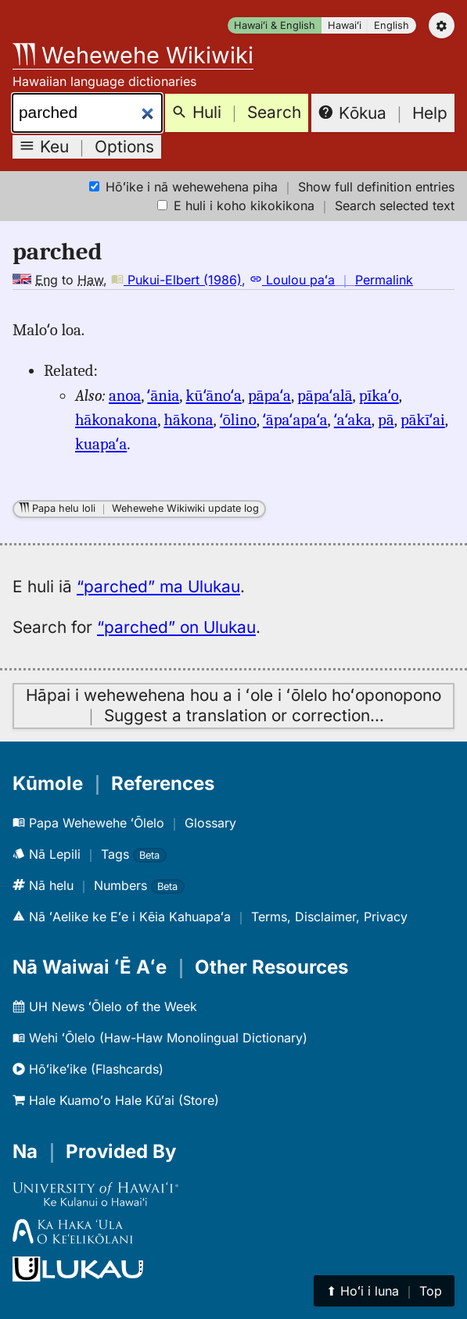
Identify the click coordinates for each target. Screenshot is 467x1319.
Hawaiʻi (344, 25)
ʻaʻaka (353, 419)
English (391, 25)
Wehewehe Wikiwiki (133, 55)
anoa (125, 395)
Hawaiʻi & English (274, 25)
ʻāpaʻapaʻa (295, 419)
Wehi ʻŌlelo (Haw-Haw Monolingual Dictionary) (160, 1038)
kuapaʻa (101, 443)
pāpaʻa (269, 395)
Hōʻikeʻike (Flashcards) (88, 1069)
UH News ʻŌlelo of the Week (105, 1006)
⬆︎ (384, 1291)
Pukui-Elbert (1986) (176, 280)
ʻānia (163, 395)
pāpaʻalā (324, 395)
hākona (188, 419)
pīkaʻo (379, 395)
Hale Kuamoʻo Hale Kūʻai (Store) (116, 1100)
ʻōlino (238, 419)
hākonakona (116, 419)
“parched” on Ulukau (176, 627)
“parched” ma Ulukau (158, 586)
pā (386, 419)
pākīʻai (423, 419)
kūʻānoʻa (214, 395)
